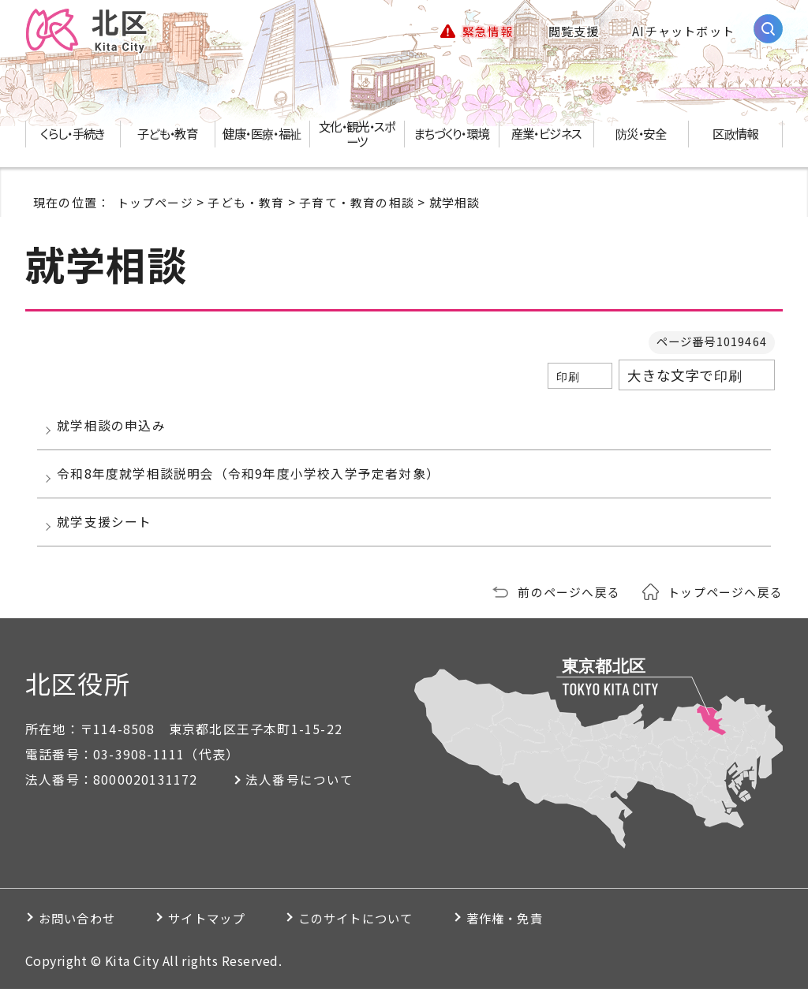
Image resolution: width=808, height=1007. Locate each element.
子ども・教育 (246, 203)
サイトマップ (226, 936)
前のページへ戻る (569, 609)
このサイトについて (391, 936)
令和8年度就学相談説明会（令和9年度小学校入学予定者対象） (252, 483)
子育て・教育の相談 (356, 203)
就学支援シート (108, 537)
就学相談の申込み (115, 429)
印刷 (568, 377)
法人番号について (303, 797)
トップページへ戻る (725, 609)
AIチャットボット (683, 31)
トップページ (155, 203)
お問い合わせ (81, 936)
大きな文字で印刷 (685, 376)
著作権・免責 (556, 936)
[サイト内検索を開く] (768, 29)
